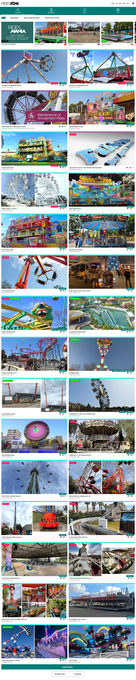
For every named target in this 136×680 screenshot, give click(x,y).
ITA (117, 3)
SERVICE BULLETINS (52, 18)
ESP (127, 3)
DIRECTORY (60, 674)
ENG (113, 3)
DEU (120, 3)
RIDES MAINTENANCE (32, 18)
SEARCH (77, 674)
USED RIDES (14, 18)
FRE (124, 3)
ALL (3, 18)
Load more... (68, 667)
